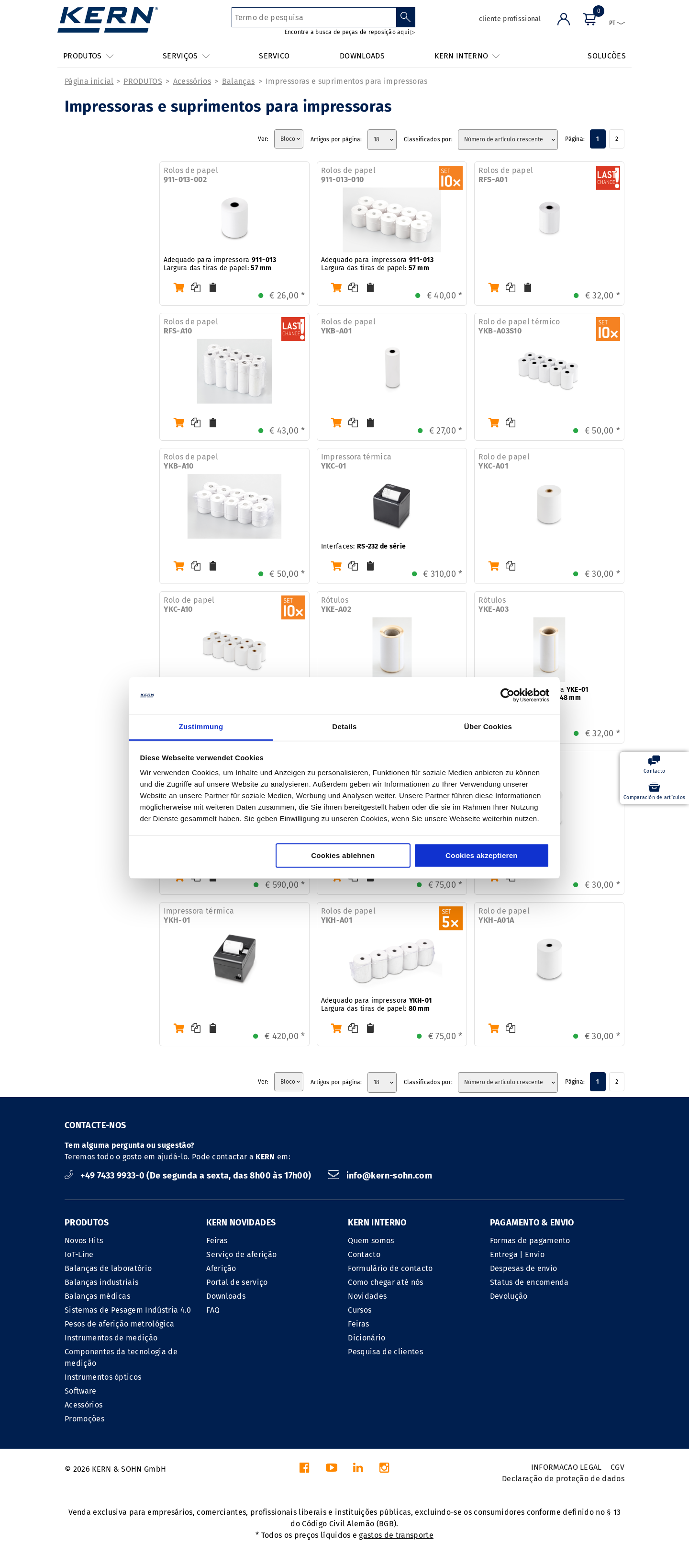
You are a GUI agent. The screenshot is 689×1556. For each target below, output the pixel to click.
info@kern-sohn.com (380, 1175)
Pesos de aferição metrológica (119, 1323)
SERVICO (274, 55)
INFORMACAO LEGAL (566, 1467)
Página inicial (89, 81)
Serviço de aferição (241, 1254)
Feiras (216, 1240)
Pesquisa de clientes (385, 1351)
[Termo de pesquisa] (314, 17)
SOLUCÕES (607, 55)
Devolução (509, 1296)
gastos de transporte (396, 1535)
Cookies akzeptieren (481, 855)
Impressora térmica (356, 461)
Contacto (364, 1254)
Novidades (367, 1296)
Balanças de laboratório (108, 1268)
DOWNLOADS (362, 55)
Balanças (238, 81)
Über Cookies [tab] (488, 726)
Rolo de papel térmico (519, 326)
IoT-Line (79, 1254)
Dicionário (366, 1337)
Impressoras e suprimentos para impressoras (346, 81)
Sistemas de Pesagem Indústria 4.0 (128, 1310)
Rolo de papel (504, 461)
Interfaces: (363, 546)
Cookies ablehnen (343, 855)
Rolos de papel (191, 175)
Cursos (359, 1310)
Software (81, 1391)
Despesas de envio (523, 1268)
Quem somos (371, 1240)
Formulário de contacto (390, 1268)
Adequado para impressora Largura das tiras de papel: (220, 264)
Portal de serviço (236, 1282)
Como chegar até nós (385, 1282)
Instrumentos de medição (111, 1337)
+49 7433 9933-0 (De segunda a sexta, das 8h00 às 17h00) (189, 1175)
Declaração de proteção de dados (563, 1478)
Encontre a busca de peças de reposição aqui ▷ (350, 32)
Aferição (221, 1268)
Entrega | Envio (517, 1254)
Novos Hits (84, 1240)
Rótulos (336, 604)
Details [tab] (344, 726)
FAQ (213, 1310)
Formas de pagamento (530, 1240)
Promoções (84, 1418)
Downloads (225, 1296)
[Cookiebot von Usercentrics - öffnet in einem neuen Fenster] (507, 695)
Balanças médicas (97, 1296)
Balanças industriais (101, 1282)
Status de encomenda (529, 1282)
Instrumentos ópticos (103, 1377)
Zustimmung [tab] (201, 726)
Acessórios (192, 81)
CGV (617, 1467)
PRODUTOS (142, 81)
